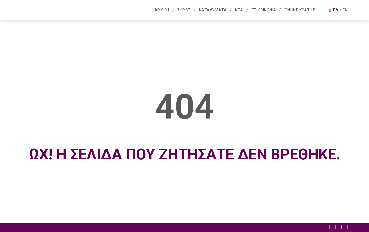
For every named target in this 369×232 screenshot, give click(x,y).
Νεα (239, 10)
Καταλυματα (213, 10)
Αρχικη (162, 10)
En (345, 10)
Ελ (335, 10)
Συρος (184, 10)
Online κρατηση (301, 10)
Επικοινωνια (264, 10)
